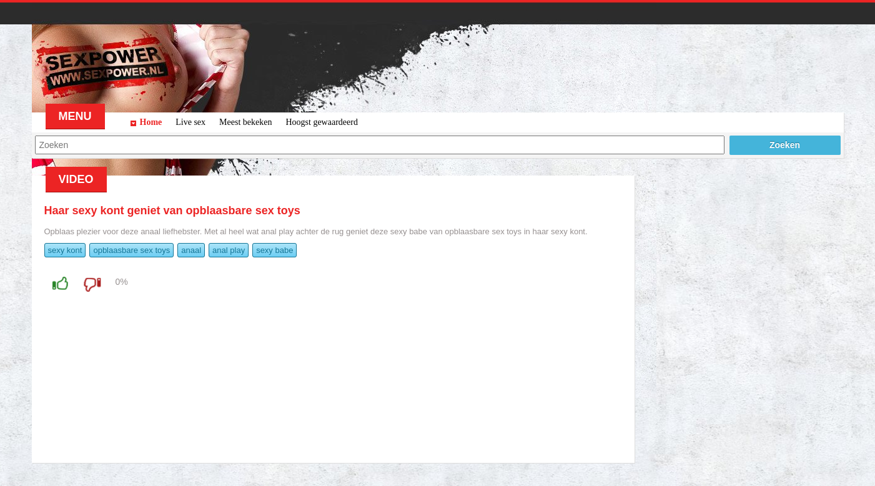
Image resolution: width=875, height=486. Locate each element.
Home (151, 122)
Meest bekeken (245, 122)
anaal (191, 250)
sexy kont (65, 250)
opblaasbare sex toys (131, 250)
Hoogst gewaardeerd (321, 122)
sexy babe (274, 250)
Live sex (190, 122)
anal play (228, 250)
